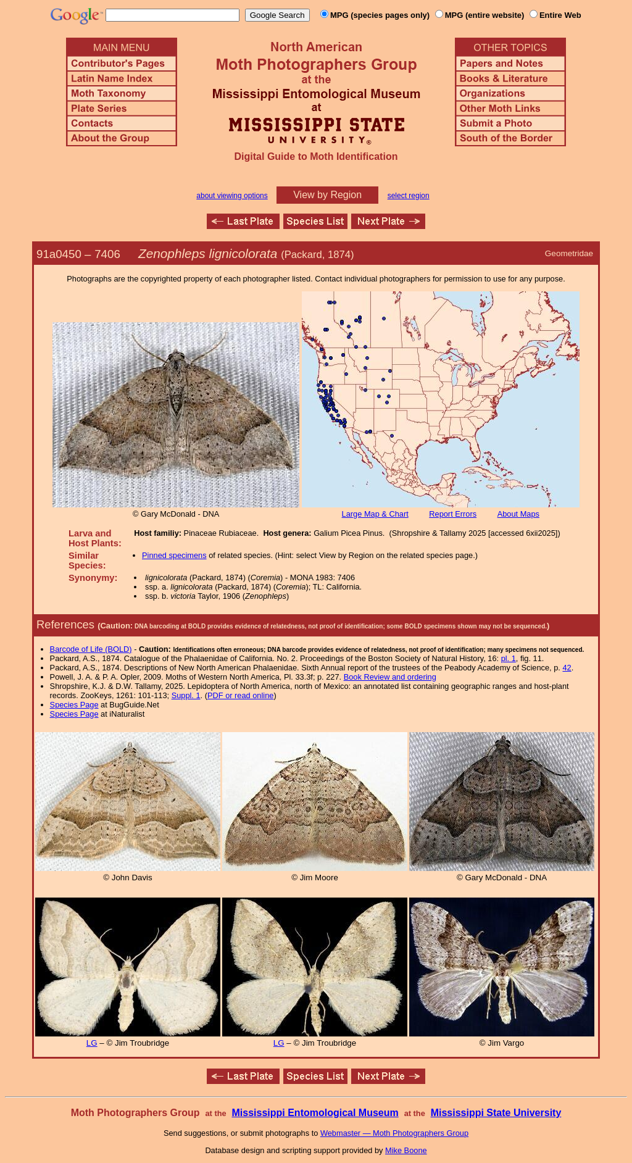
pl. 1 (508, 658)
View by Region (327, 195)
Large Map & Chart (375, 514)
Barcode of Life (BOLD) (91, 649)
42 (566, 667)
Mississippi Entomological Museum (314, 1112)
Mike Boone (406, 1150)
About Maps (518, 514)
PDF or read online (240, 695)
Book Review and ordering (390, 677)
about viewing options (231, 195)
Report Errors (452, 514)
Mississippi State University (496, 1112)
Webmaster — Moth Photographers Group (394, 1133)
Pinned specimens (174, 555)
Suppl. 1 (186, 695)
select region (409, 195)
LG (92, 1043)
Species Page (74, 704)
